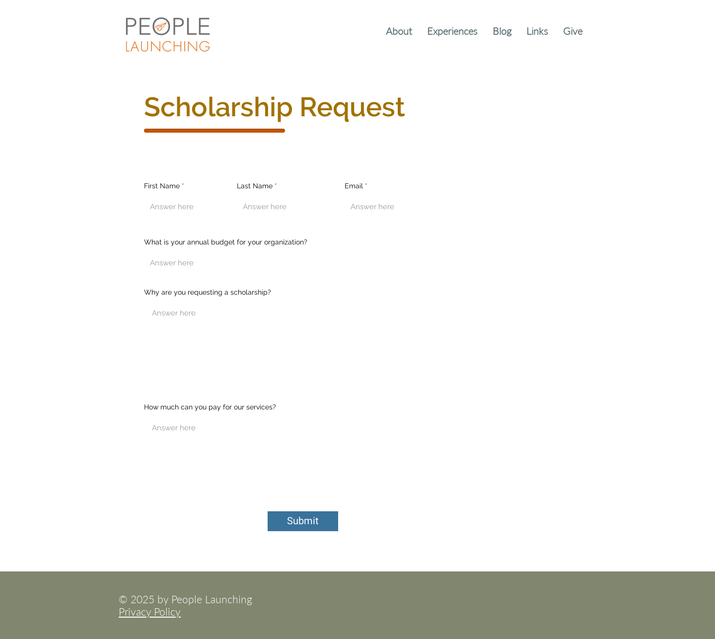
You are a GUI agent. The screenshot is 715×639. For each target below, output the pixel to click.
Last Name (255, 185)
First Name (162, 185)
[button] (399, 29)
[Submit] (303, 521)
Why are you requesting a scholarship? (207, 292)
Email (354, 185)
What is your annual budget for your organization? (225, 242)
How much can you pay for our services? (210, 406)
